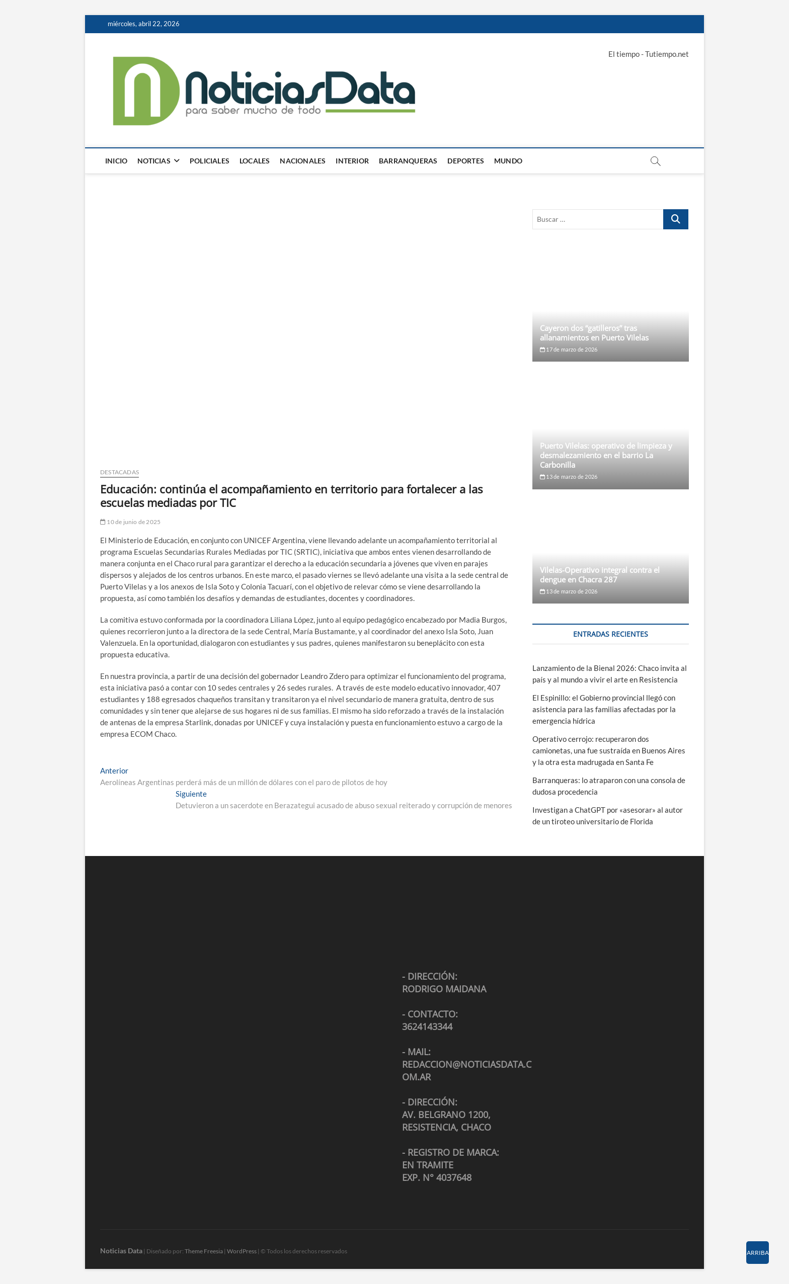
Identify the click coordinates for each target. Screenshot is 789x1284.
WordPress (242, 1251)
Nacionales (303, 160)
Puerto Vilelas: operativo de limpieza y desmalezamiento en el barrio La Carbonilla (606, 455)
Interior (352, 160)
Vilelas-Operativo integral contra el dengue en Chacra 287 (600, 574)
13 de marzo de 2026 (568, 476)
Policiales (209, 160)
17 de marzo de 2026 (568, 349)
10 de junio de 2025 (130, 522)
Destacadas (119, 472)
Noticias (154, 160)
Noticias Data (121, 1250)
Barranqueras (408, 160)
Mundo (508, 160)
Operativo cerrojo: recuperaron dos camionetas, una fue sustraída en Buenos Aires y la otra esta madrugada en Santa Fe (608, 750)
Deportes (465, 160)
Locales (255, 160)
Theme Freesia (204, 1251)
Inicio (116, 160)
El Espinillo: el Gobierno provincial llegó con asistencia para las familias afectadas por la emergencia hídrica (604, 709)
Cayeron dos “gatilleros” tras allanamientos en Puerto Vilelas (594, 333)
